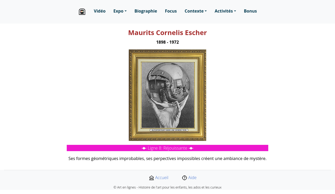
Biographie (146, 11)
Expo (118, 11)
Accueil (158, 177)
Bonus (250, 11)
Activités (224, 11)
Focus (171, 11)
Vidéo (100, 11)
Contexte (194, 11)
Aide (189, 177)
